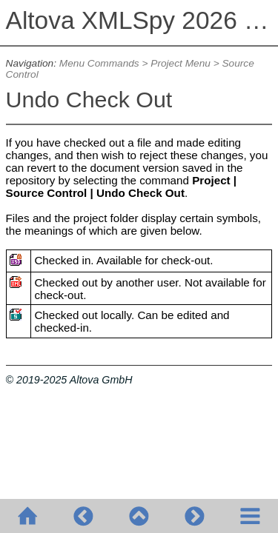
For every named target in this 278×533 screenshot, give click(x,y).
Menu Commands (99, 63)
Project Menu (180, 63)
